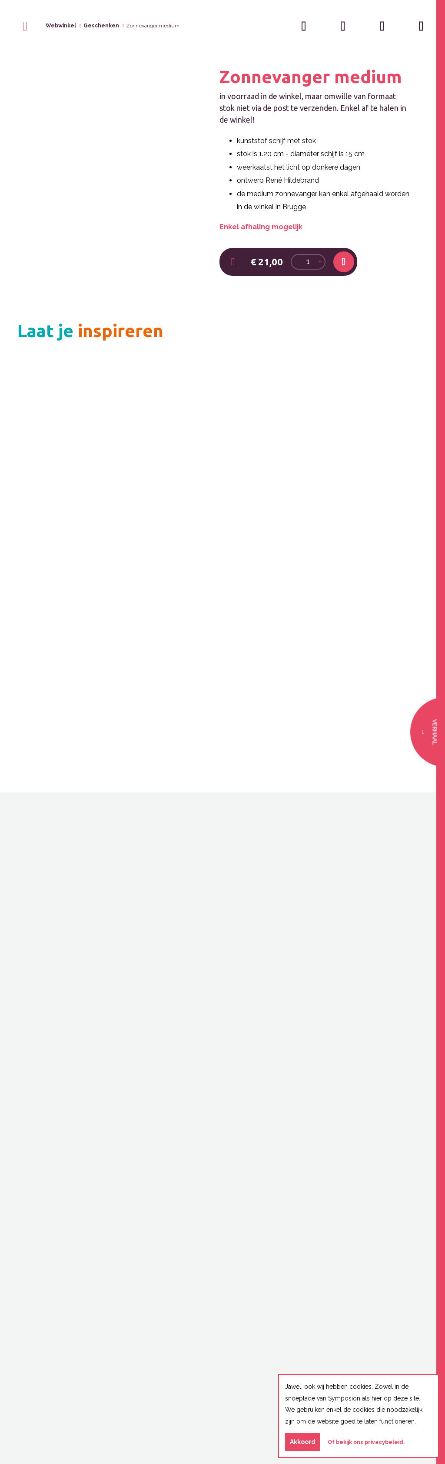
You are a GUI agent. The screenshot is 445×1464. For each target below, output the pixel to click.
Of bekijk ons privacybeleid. (366, 1442)
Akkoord (302, 1441)
